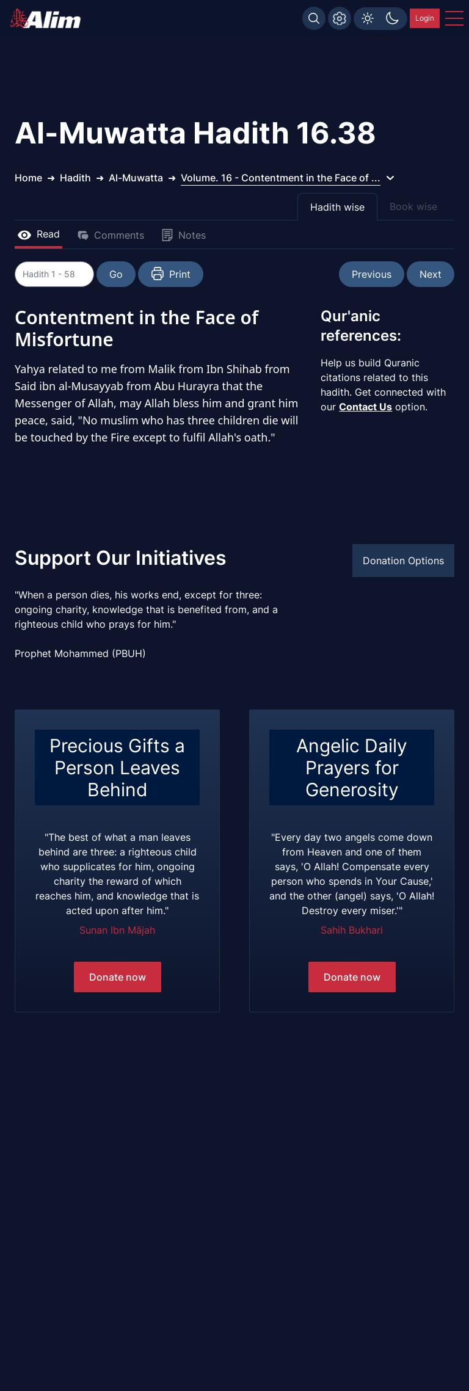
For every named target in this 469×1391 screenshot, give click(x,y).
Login (424, 18)
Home (28, 178)
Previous (371, 274)
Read (38, 234)
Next (431, 274)
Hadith (75, 178)
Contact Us (365, 407)
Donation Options (403, 560)
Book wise (413, 206)
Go (146, 274)
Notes (183, 235)
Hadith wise (337, 207)
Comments (110, 235)
